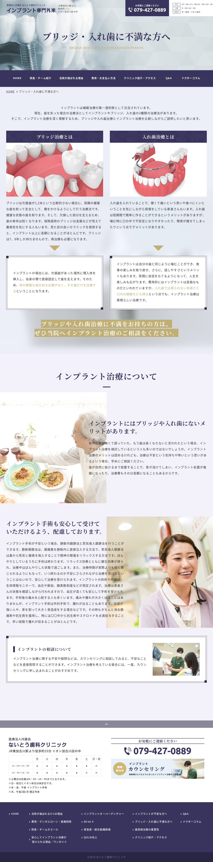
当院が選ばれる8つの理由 (47, 814)
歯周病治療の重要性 (147, 829)
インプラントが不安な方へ (151, 814)
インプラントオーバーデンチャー (104, 814)
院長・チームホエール (44, 829)
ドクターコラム (192, 822)
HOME (10, 91)
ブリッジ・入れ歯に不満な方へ (154, 822)
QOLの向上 (90, 837)
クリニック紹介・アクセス (151, 837)
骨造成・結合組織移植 (97, 829)
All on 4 (89, 822)
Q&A (186, 814)
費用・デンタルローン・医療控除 (51, 822)
